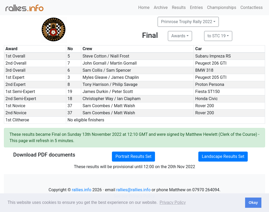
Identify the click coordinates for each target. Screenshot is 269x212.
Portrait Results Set (133, 156)
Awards (178, 35)
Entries (196, 7)
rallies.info (81, 189)
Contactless (251, 7)
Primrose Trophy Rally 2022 (186, 21)
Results (179, 7)
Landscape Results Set (223, 156)
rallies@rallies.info (133, 189)
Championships (221, 7)
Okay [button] (253, 202)
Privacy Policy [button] (172, 202)
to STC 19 (217, 35)
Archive (161, 7)
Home (143, 7)
